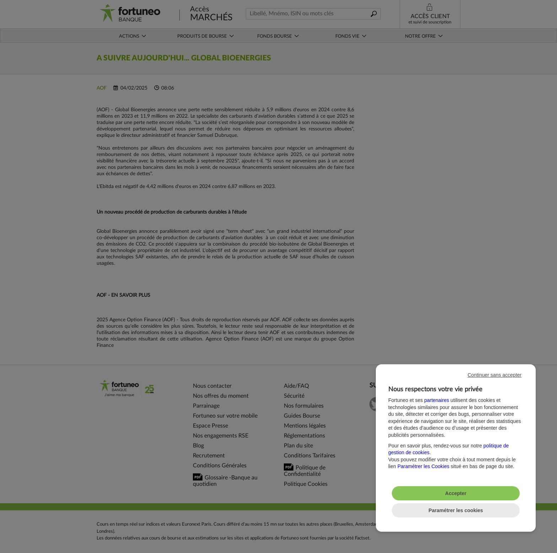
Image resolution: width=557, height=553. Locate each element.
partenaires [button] (436, 400)
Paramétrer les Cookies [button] (423, 466)
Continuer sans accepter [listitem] (494, 375)
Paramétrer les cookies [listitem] (455, 510)
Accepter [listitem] (455, 493)
